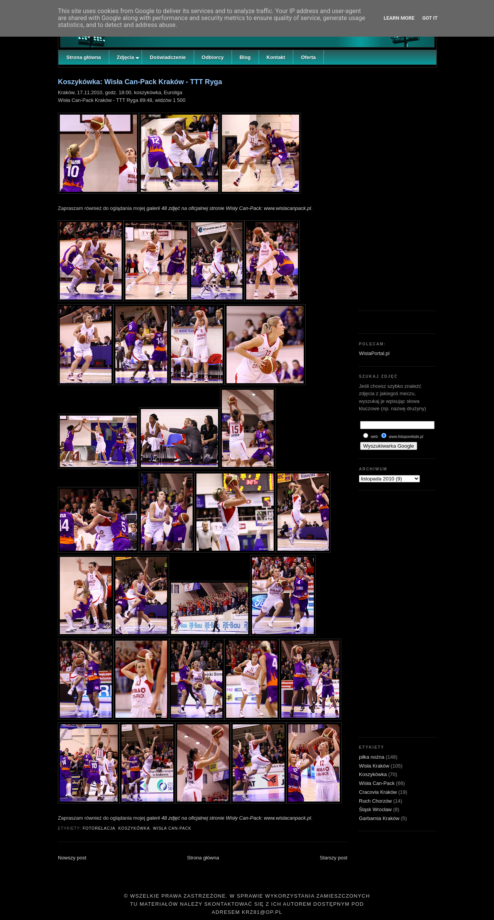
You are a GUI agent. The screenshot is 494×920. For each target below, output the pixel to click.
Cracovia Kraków (378, 792)
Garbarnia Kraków (380, 818)
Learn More (399, 18)
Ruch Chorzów (376, 801)
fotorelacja (99, 828)
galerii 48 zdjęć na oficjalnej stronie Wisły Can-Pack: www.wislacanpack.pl (229, 208)
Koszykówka (134, 828)
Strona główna (203, 858)
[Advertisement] (397, 187)
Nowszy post (72, 858)
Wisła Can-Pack (172, 828)
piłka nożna (372, 757)
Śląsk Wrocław (376, 809)
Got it (430, 18)
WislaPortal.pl (374, 353)
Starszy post (333, 858)
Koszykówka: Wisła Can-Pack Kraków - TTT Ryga (140, 82)
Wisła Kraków (375, 766)
